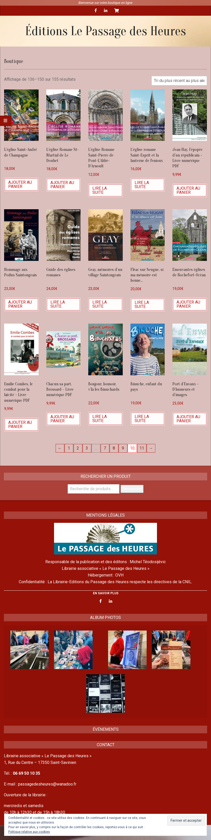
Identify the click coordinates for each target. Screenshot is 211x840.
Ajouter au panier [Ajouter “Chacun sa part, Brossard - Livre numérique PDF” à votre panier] (62, 418)
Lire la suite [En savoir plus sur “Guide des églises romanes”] (57, 304)
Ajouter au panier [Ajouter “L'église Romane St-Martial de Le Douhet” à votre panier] (62, 184)
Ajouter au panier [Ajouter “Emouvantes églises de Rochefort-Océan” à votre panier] (188, 304)
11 (141, 448)
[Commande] (179, 80)
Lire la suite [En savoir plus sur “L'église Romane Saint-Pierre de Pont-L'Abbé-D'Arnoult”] (99, 190)
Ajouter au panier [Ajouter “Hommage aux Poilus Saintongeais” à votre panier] (20, 304)
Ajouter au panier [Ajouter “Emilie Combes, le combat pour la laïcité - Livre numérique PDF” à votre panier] (20, 424)
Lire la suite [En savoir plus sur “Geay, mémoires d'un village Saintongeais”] (99, 304)
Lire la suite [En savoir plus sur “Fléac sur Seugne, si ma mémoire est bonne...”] (142, 304)
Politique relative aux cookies (29, 832)
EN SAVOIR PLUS (105, 593)
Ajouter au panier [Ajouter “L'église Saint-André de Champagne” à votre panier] (20, 184)
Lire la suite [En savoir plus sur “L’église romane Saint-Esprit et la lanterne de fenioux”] (142, 184)
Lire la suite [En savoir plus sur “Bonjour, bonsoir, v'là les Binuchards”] (99, 418)
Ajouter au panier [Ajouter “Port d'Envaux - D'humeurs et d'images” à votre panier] (188, 418)
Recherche (132, 488)
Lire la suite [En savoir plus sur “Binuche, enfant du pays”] (142, 418)
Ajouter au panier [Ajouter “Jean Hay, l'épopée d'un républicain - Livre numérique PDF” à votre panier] (188, 190)
